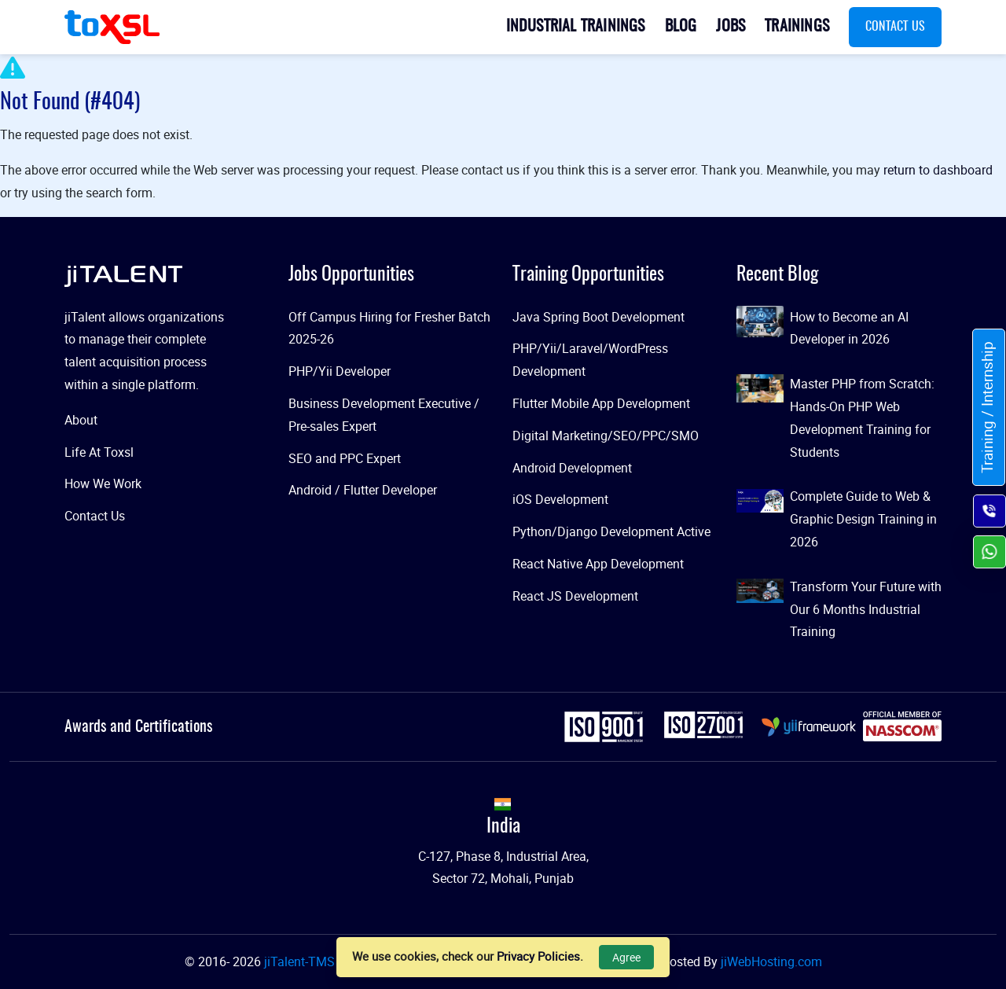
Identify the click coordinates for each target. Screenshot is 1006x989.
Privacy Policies (538, 956)
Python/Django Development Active (611, 531)
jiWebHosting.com (771, 961)
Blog (681, 27)
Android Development (572, 467)
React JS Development (575, 596)
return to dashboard (938, 169)
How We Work (102, 483)
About (80, 419)
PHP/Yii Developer (339, 371)
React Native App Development (598, 563)
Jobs (730, 27)
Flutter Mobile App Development (601, 403)
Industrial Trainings (575, 27)
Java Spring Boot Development (598, 316)
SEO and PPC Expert (344, 458)
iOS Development (560, 499)
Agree (626, 957)
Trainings (797, 27)
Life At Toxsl (99, 452)
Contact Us (895, 26)
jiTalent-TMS (299, 961)
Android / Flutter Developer (362, 489)
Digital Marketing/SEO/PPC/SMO (605, 435)
